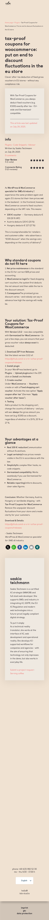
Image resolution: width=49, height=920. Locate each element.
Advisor (32, 144)
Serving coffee (17, 673)
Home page (9, 22)
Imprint (24, 907)
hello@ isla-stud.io (24, 892)
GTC (24, 910)
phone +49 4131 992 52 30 (24, 868)
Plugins (17, 22)
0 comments (10, 155)
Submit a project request (22, 669)
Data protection (24, 913)
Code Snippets (20, 144)
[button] (8, 547)
